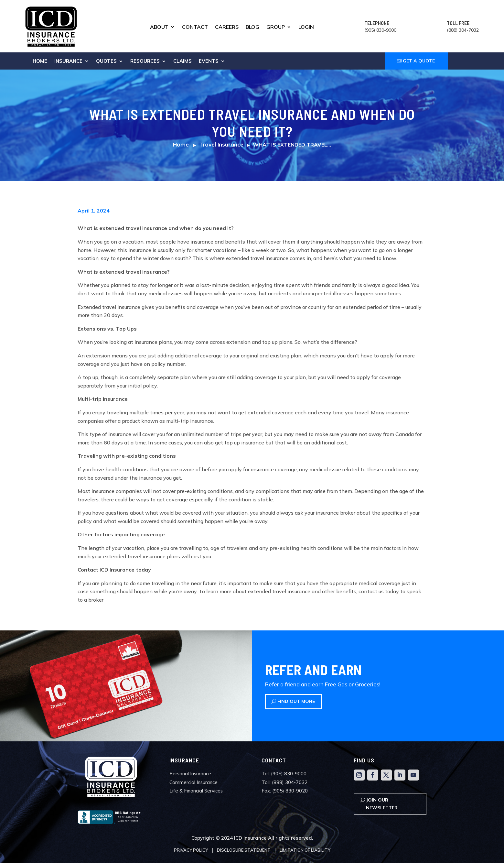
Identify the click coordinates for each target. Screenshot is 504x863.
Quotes (106, 61)
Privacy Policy (191, 850)
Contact (195, 27)
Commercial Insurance (193, 782)
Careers (227, 27)
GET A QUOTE (419, 61)
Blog (252, 27)
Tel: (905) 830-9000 (284, 773)
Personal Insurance (190, 773)
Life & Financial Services (196, 791)
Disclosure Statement (244, 850)
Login (306, 27)
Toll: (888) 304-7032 (284, 782)
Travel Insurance (221, 144)
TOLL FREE (458, 23)
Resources (145, 61)
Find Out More (296, 701)
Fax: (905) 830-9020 (285, 791)
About (159, 27)
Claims (182, 61)
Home (40, 61)
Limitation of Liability (305, 850)
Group (275, 27)
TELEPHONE (376, 23)
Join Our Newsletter (382, 804)
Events (209, 61)
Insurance (68, 61)
